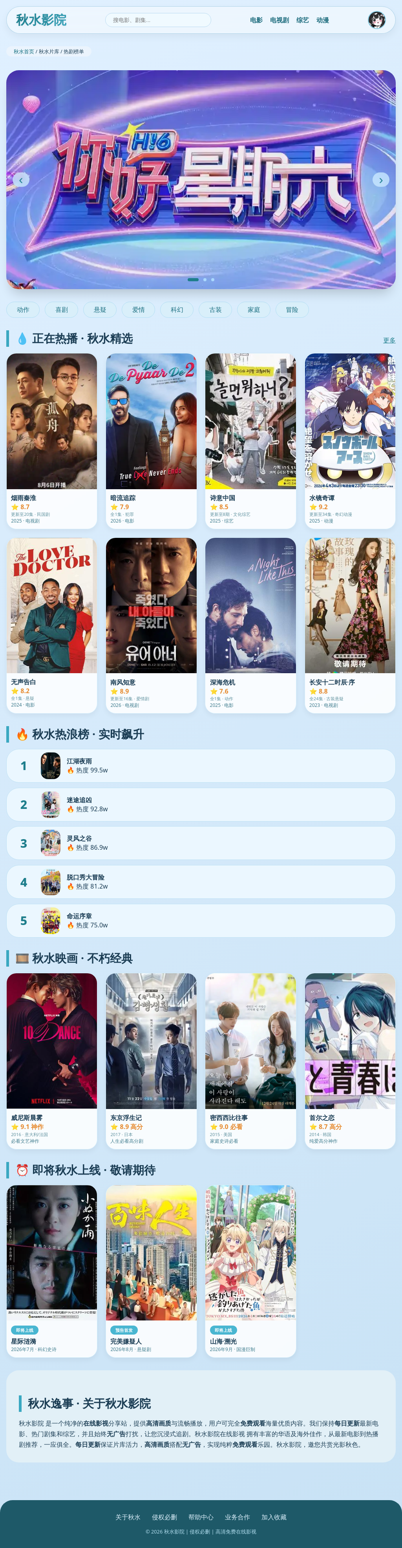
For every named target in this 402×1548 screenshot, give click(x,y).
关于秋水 (128, 1517)
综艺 (302, 20)
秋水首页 (24, 51)
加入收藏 (274, 1517)
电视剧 (279, 20)
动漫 (322, 20)
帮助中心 (201, 1517)
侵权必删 (164, 1517)
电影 (256, 20)
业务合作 (237, 1517)
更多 (389, 340)
